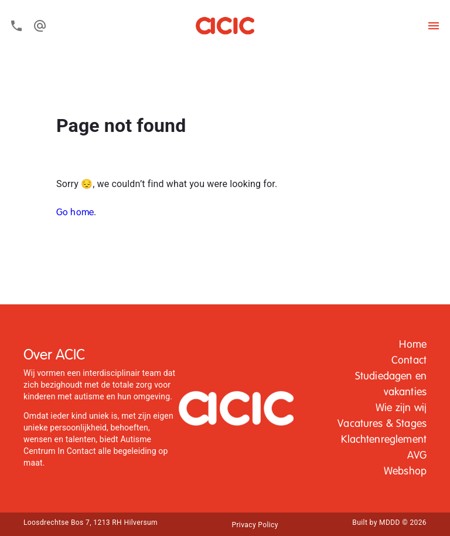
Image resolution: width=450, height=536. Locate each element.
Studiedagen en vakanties (391, 384)
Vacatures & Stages (382, 424)
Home (413, 345)
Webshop (405, 471)
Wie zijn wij (401, 408)
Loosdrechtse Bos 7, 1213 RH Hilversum (90, 522)
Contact (409, 360)
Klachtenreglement (384, 440)
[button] (413, 345)
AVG (417, 455)
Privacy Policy (254, 525)
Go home (75, 213)
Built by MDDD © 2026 (389, 522)
